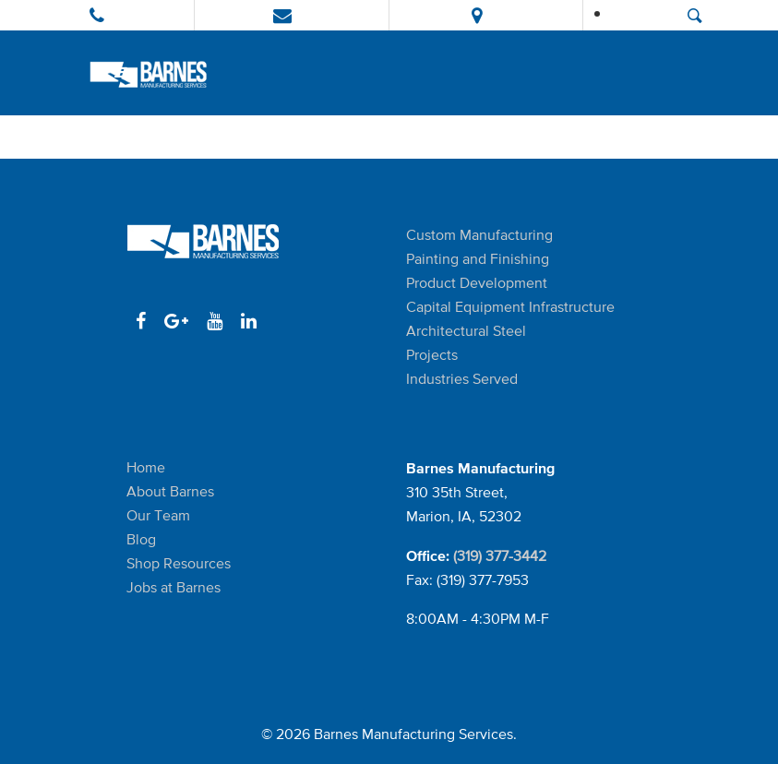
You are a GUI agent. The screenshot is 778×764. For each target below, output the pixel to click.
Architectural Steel (466, 330)
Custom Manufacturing (479, 234)
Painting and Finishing (477, 258)
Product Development (476, 282)
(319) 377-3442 (499, 556)
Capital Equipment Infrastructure (510, 306)
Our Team (158, 515)
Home (145, 467)
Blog (141, 539)
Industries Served (462, 378)
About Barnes (170, 491)
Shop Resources (178, 563)
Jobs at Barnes (173, 587)
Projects (432, 354)
